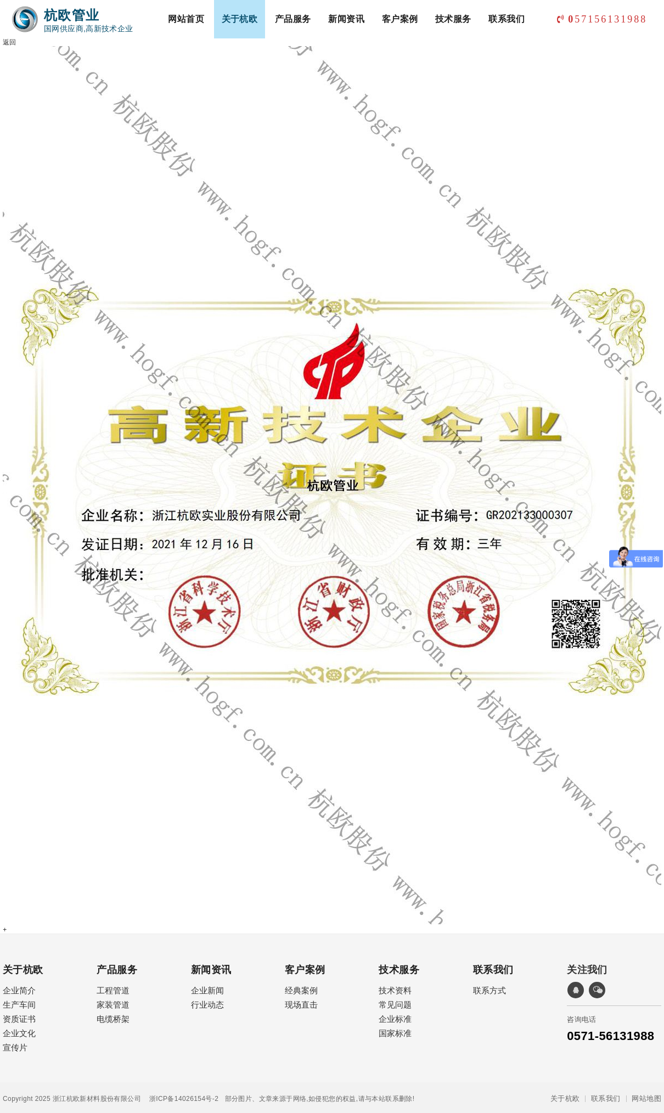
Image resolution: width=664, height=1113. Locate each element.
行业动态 (433, 998)
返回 (9, 40)
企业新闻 (433, 983)
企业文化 (18, 1026)
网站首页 (188, 54)
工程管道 (226, 983)
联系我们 (508, 54)
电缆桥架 (226, 1012)
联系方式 (226, 1082)
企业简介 (18, 983)
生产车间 (18, 998)
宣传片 (14, 1040)
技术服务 (455, 54)
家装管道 (226, 998)
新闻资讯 (348, 54)
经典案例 (433, 1033)
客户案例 (402, 54)
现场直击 (433, 1047)
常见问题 (18, 1096)
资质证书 (18, 1012)
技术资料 (18, 1082)
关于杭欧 (241, 54)
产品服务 (295, 54)
